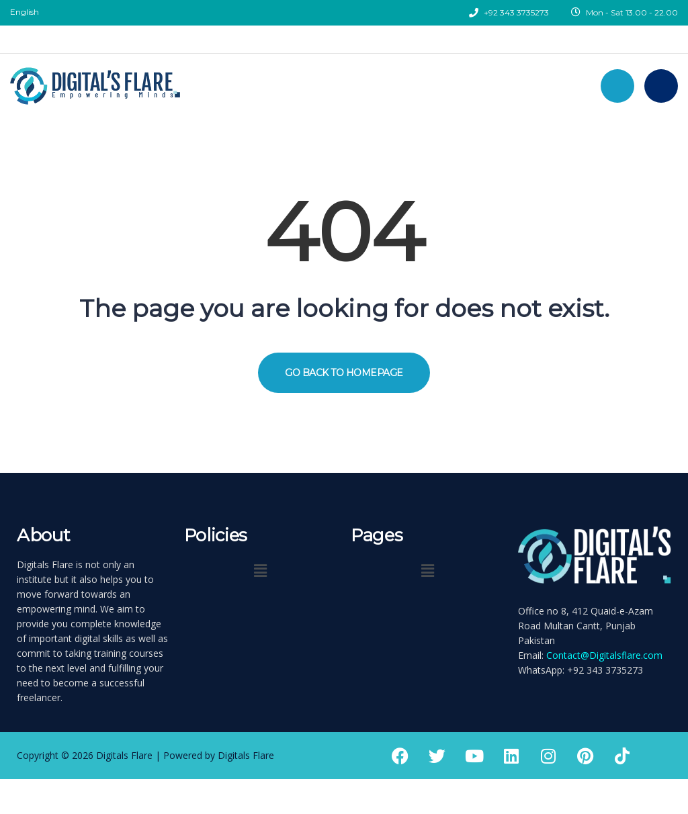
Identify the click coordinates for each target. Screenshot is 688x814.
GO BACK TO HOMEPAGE (344, 373)
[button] (260, 570)
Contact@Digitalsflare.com (604, 655)
